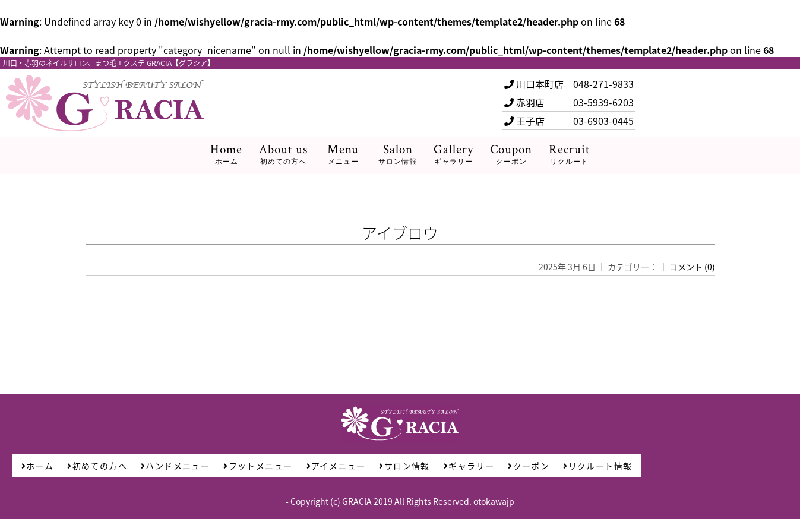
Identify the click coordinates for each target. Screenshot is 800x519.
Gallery (453, 154)
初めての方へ (97, 465)
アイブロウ (400, 232)
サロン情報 (404, 465)
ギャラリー (469, 465)
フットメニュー (257, 465)
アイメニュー (336, 465)
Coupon (511, 154)
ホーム (37, 465)
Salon (397, 154)
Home (226, 154)
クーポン (528, 465)
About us (283, 154)
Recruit (569, 154)
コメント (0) (692, 267)
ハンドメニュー (175, 465)
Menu (343, 154)
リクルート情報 (597, 465)
